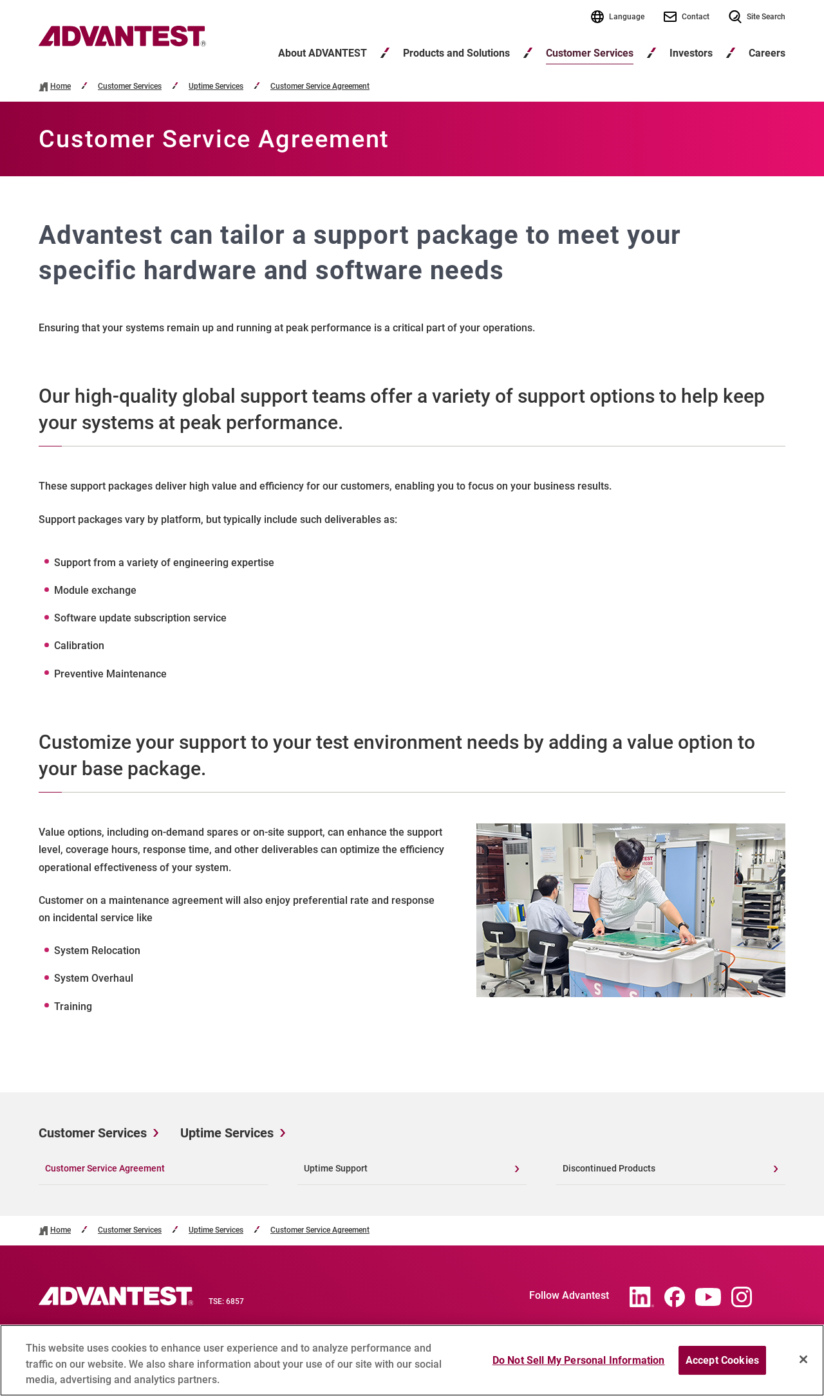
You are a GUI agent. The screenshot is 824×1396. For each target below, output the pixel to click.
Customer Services (589, 53)
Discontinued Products (609, 1168)
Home (60, 86)
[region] (412, 1360)
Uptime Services (216, 86)
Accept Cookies (722, 1360)
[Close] (803, 1359)
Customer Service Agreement (320, 86)
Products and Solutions (456, 53)
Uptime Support (336, 1168)
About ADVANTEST (322, 53)
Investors (691, 53)
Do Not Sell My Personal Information (578, 1360)
